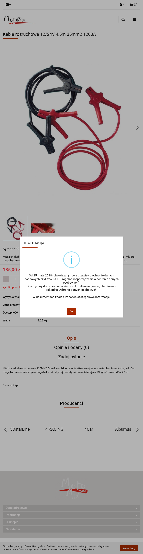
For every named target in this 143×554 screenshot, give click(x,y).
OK (71, 311)
